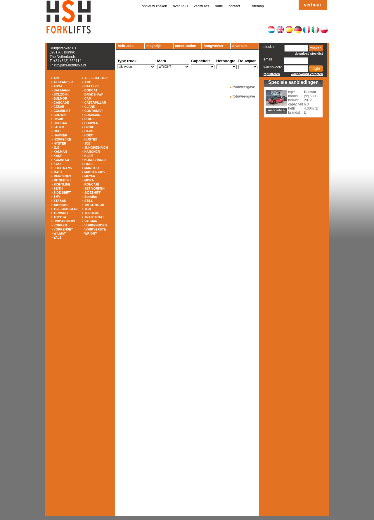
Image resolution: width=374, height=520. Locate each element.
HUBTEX (90, 139)
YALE (57, 237)
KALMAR (60, 151)
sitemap (258, 6)
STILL (88, 200)
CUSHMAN (92, 115)
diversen (239, 46)
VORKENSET (63, 229)
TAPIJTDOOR (94, 205)
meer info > (276, 110)
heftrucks (126, 46)
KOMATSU (61, 160)
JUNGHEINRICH (96, 147)
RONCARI (91, 184)
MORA (89, 180)
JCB (87, 143)
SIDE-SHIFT (62, 192)
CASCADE (61, 102)
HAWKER (60, 135)
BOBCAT (91, 90)
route (219, 6)
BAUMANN (61, 90)
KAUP (57, 155)
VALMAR (91, 221)
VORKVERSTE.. (96, 229)
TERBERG (92, 213)
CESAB (58, 106)
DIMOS (89, 119)
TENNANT (60, 213)
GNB (56, 131)
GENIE (89, 127)
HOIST (89, 135)
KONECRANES (95, 160)
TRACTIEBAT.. (94, 217)
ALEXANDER (63, 82)
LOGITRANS (62, 168)
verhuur (312, 4)
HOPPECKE (62, 139)
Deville (58, 119)
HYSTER (59, 143)
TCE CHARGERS (65, 209)
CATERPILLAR (95, 102)
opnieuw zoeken (154, 6)
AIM (56, 78)
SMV (56, 196)
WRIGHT (90, 233)
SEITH (58, 188)
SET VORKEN (94, 188)
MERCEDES (62, 176)
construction (185, 46)
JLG (56, 147)
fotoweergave (244, 87)
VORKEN (60, 225)
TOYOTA (59, 217)
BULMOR (60, 98)
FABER (58, 127)
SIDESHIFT (92, 192)
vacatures (201, 6)
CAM (87, 98)
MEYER (90, 176)
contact (234, 6)
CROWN (59, 115)
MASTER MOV (94, 172)
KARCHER (92, 151)
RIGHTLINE (61, 184)
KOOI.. (58, 164)
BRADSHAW (93, 94)
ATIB (87, 82)
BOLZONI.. (61, 94)
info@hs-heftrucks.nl (70, 65)
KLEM (88, 155)
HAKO (89, 131)
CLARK (89, 106)
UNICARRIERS (64, 221)
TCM (87, 209)
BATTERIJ (91, 86)
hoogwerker (214, 46)
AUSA (57, 86)
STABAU (59, 200)
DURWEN (91, 123)
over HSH (180, 6)
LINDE (89, 164)
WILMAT (59, 233)
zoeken (316, 48)
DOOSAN (60, 123)
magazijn (153, 46)
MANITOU (91, 168)
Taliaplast (60, 205)
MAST (57, 172)
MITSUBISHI (62, 180)
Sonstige (91, 196)
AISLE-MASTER (96, 78)
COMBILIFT (61, 110)
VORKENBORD (95, 225)
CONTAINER (93, 110)
